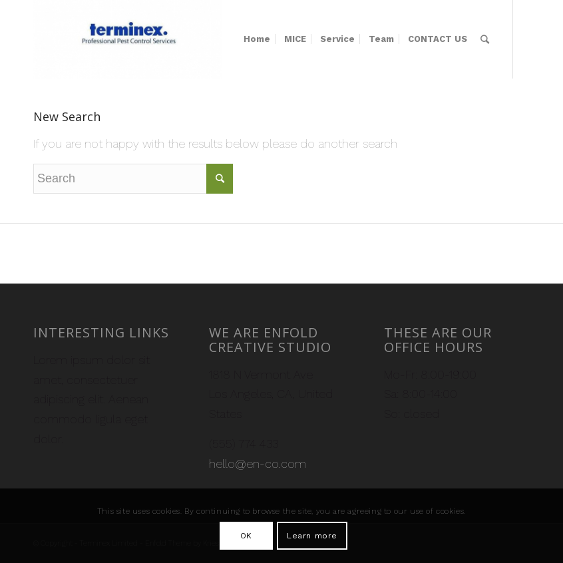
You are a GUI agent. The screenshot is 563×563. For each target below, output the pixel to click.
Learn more (312, 535)
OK (246, 535)
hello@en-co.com (257, 463)
